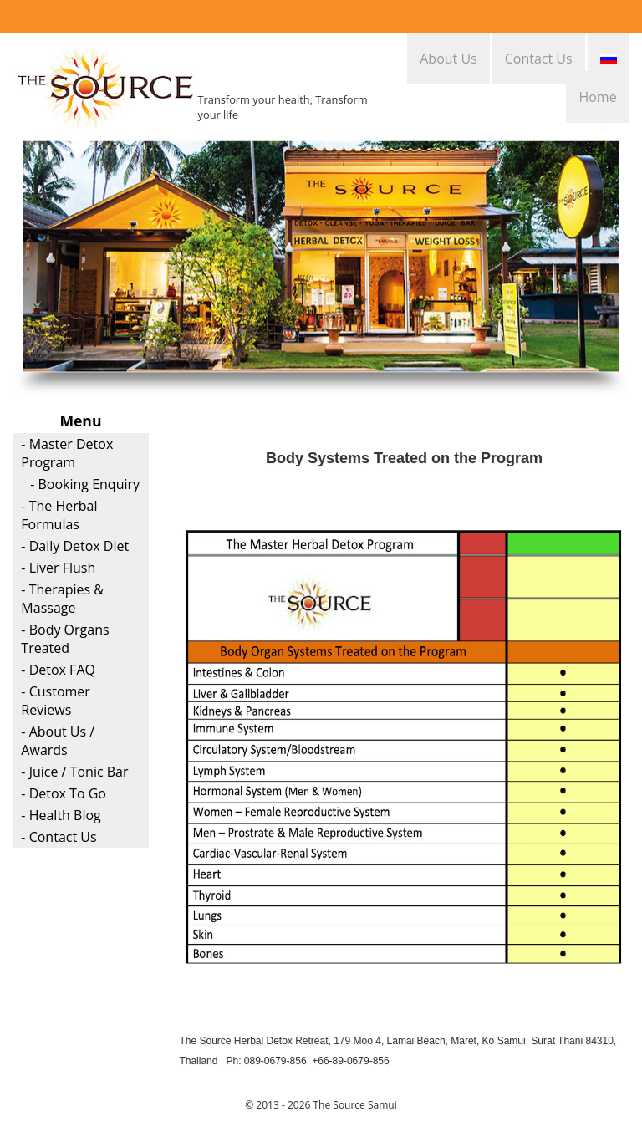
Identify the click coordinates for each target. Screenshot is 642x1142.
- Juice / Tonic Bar (74, 771)
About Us (448, 58)
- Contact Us (58, 837)
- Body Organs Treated (65, 638)
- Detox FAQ (58, 669)
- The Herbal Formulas (59, 515)
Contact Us (539, 58)
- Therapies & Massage (62, 598)
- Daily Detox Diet (75, 546)
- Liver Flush (58, 567)
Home (597, 97)
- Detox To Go (63, 793)
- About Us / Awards (57, 740)
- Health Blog (60, 815)
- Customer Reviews (55, 700)
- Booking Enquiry (85, 484)
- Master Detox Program (67, 453)
